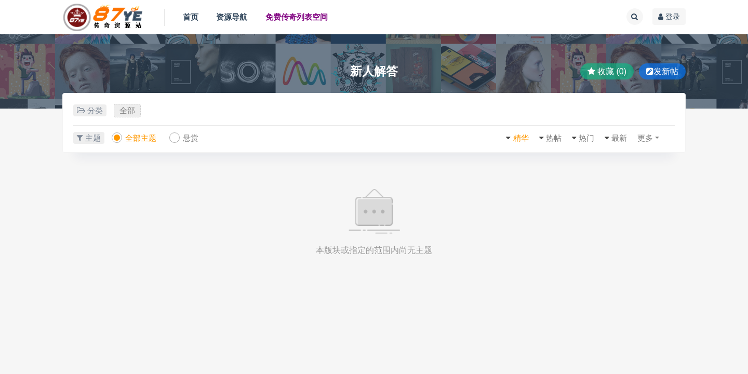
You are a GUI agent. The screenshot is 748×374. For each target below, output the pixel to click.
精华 (521, 137)
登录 (669, 16)
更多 (645, 137)
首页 (190, 16)
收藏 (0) (606, 71)
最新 (619, 137)
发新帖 (662, 71)
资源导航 (231, 16)
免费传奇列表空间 (296, 16)
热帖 (554, 137)
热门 (586, 137)
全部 (127, 110)
